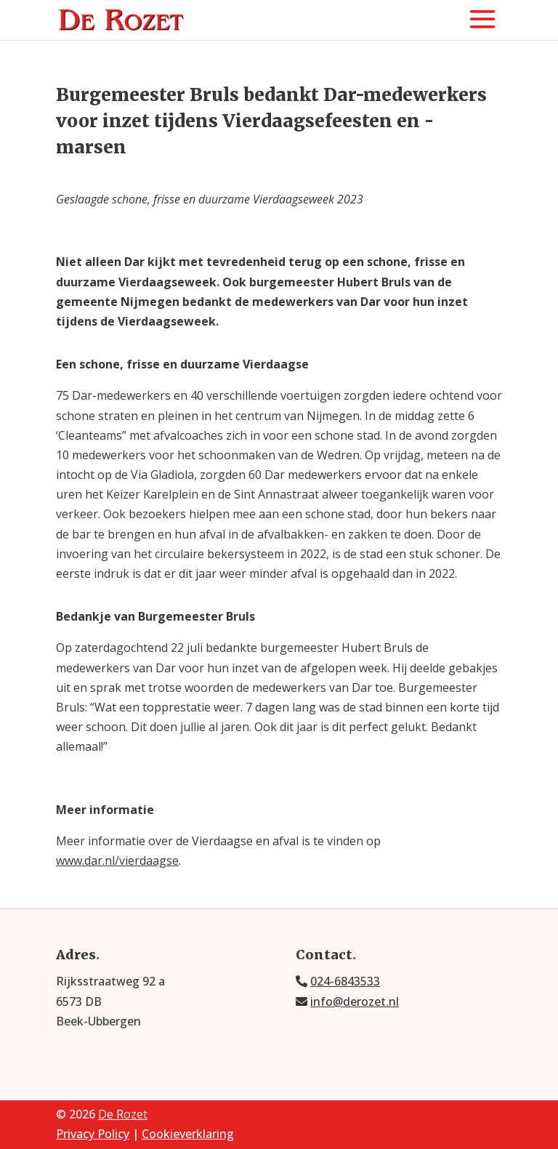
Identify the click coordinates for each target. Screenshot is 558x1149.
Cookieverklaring (188, 1134)
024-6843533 (345, 981)
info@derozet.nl (354, 1001)
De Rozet (122, 1114)
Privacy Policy (92, 1134)
